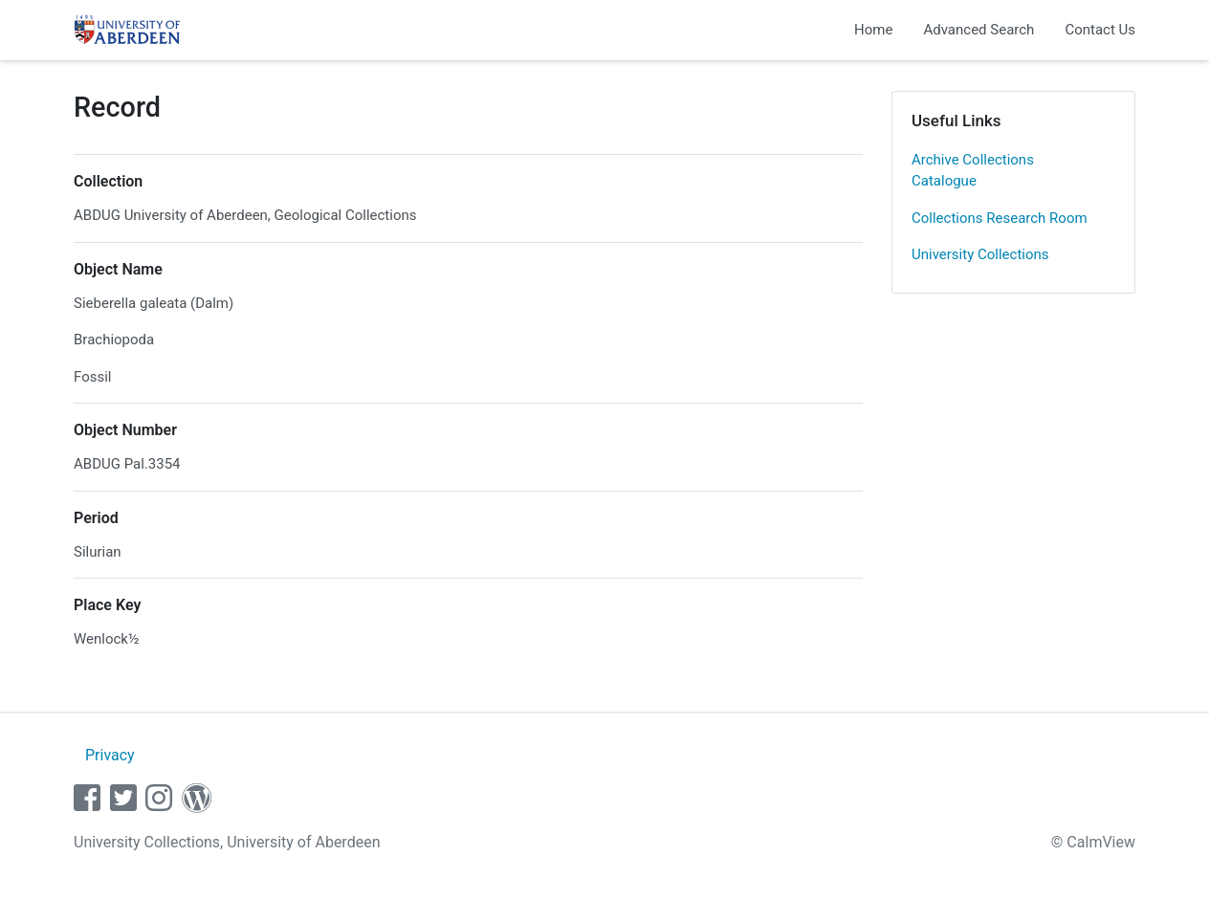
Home (873, 29)
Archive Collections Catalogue (973, 170)
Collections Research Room (1000, 218)
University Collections (980, 254)
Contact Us (1100, 29)
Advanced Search (978, 29)
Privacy (110, 755)
